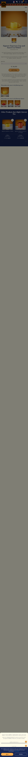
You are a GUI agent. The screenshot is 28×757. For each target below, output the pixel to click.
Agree (7, 755)
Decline (21, 755)
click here (17, 752)
